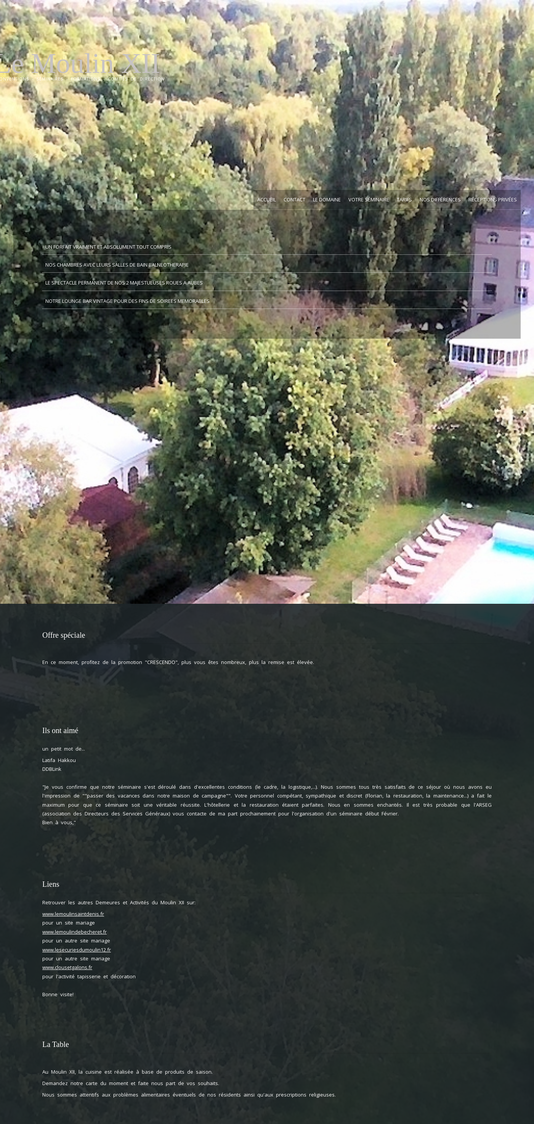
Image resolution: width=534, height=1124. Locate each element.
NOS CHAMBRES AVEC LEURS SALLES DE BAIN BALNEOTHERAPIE (117, 264)
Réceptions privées (492, 199)
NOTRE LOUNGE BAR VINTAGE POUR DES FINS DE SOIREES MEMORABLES (127, 300)
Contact (294, 199)
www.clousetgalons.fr (67, 967)
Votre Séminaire (368, 199)
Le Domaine (327, 199)
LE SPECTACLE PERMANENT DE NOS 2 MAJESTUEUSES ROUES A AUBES (124, 282)
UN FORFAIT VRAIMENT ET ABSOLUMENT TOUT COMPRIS (108, 246)
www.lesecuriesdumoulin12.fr (76, 949)
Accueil (266, 199)
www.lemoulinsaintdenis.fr (73, 913)
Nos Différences (440, 199)
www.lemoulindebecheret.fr (74, 931)
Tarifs (404, 199)
